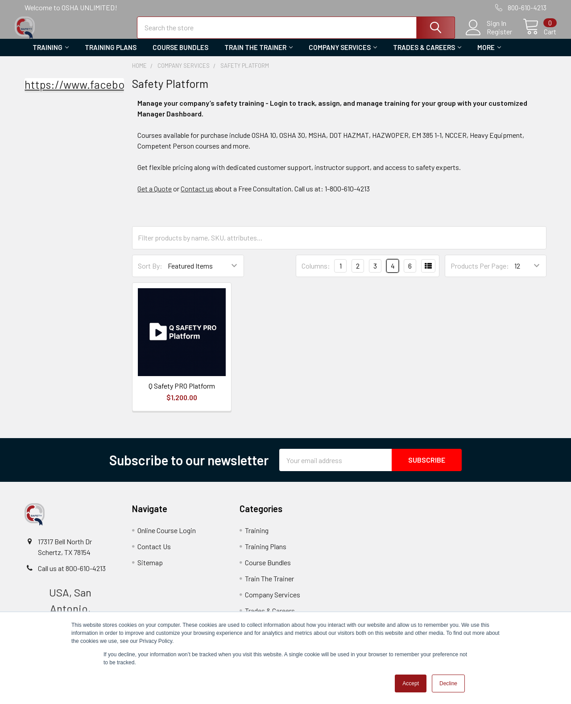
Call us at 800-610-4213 (72, 575)
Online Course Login (166, 538)
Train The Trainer (258, 55)
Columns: (316, 273)
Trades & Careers (427, 55)
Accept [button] (410, 683)
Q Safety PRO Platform (182, 393)
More (489, 55)
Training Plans (111, 55)
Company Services (343, 55)
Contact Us (154, 554)
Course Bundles (180, 55)
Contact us (197, 195)
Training (51, 55)
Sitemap (150, 570)
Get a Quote (154, 195)
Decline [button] (448, 683)
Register (489, 36)
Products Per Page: (480, 273)
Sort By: (150, 273)
